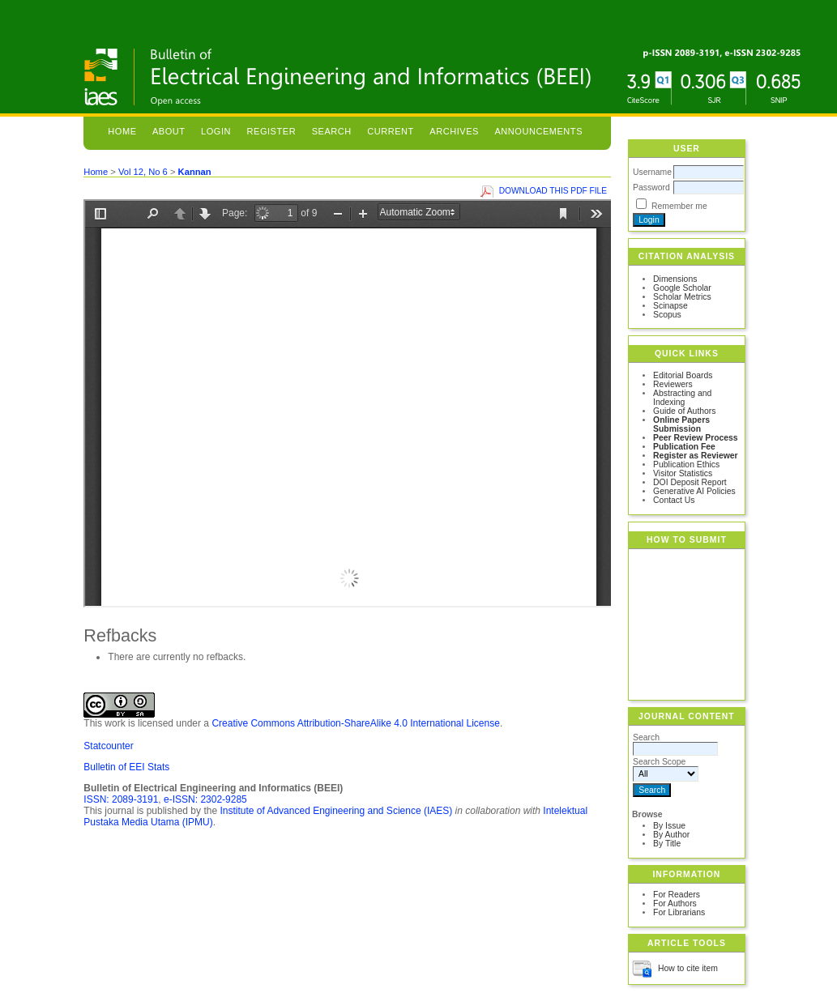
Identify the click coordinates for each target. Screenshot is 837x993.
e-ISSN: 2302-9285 (205, 799)
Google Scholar (682, 287)
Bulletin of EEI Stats (126, 767)
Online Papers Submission (681, 424)
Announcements (538, 131)
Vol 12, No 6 (143, 172)
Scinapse (670, 305)
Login (216, 131)
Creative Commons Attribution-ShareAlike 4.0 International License (355, 723)
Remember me (679, 206)
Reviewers (673, 384)
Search (332, 131)
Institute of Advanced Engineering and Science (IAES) (336, 810)
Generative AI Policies (694, 491)
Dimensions (675, 279)
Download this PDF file (553, 190)
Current (390, 131)
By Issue (669, 825)
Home (122, 131)
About (169, 131)
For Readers (676, 894)
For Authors (675, 903)
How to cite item (688, 968)
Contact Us (673, 500)
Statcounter (108, 746)
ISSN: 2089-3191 (120, 799)
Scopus (667, 314)
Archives (454, 131)
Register (272, 131)
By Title (667, 843)
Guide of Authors (684, 411)
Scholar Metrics (682, 296)
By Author (671, 834)
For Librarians (679, 912)
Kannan (194, 172)
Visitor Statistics (682, 473)
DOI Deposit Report (690, 482)
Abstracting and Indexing (682, 398)
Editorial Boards (682, 375)
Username (652, 172)
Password (651, 187)
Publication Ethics (686, 464)
